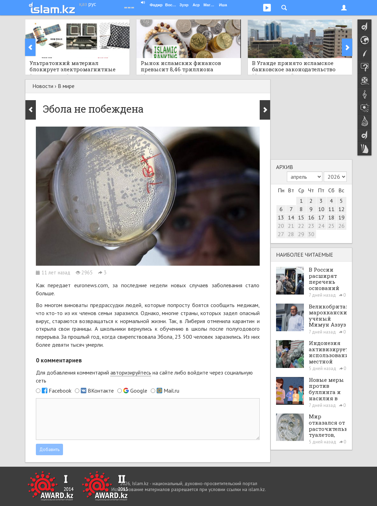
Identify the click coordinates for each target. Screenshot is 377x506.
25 (331, 225)
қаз (83, 3)
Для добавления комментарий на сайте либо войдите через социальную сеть (144, 376)
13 (281, 217)
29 (301, 234)
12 (341, 209)
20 (281, 225)
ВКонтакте (101, 390)
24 (321, 225)
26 (341, 225)
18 (331, 217)
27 (281, 234)
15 (301, 217)
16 (311, 217)
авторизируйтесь (130, 372)
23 (311, 225)
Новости (42, 85)
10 (321, 209)
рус (92, 3)
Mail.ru (171, 390)
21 (291, 225)
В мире (66, 85)
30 (311, 234)
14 (291, 217)
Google (138, 390)
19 (341, 217)
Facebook (60, 390)
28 (291, 234)
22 (301, 225)
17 (321, 217)
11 (331, 209)
